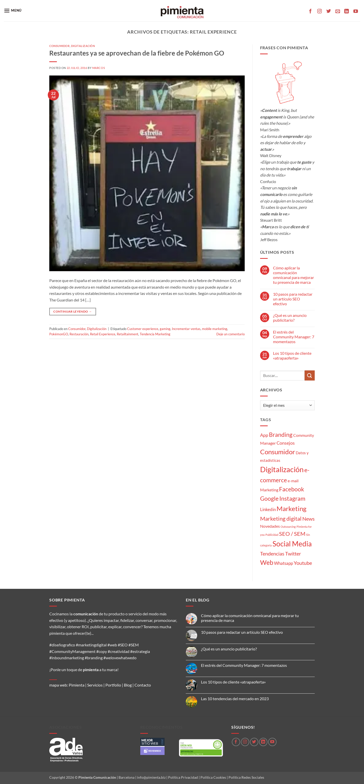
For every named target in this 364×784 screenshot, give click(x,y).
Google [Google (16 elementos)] (269, 498)
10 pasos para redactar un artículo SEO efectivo (292, 299)
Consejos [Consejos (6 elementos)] (286, 443)
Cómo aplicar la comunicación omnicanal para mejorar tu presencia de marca (293, 275)
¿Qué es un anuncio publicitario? (290, 317)
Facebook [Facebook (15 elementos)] (291, 489)
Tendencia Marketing (155, 334)
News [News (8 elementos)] (308, 519)
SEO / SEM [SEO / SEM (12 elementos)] (292, 533)
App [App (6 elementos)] (264, 435)
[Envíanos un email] (337, 11)
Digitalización (83, 45)
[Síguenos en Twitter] (328, 11)
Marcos (98, 67)
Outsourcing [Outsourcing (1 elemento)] (288, 526)
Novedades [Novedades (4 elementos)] (270, 526)
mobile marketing (214, 329)
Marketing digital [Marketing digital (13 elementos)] (281, 518)
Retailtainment (127, 334)
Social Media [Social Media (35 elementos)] (292, 544)
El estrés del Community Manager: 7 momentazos (293, 337)
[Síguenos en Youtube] (355, 11)
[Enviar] (310, 375)
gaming (165, 329)
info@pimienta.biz (151, 777)
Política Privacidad (183, 777)
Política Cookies (213, 777)
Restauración (79, 334)
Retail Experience (102, 334)
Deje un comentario (230, 334)
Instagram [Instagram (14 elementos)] (292, 498)
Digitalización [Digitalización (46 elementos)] (282, 469)
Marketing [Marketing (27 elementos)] (291, 508)
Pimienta (76, 684)
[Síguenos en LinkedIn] (346, 11)
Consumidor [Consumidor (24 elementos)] (277, 452)
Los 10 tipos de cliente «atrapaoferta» (292, 355)
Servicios (95, 684)
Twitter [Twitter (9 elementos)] (293, 553)
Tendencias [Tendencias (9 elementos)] (272, 553)
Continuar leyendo (72, 311)
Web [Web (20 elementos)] (266, 562)
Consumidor (59, 45)
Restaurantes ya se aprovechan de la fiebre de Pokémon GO (136, 53)
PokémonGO (58, 334)
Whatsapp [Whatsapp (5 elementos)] (283, 563)
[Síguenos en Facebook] (310, 11)
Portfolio (113, 684)
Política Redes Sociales (246, 777)
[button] (12, 10)
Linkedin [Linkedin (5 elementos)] (268, 509)
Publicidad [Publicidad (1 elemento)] (271, 534)
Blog (128, 684)
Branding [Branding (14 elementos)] (280, 434)
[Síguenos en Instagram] (319, 11)
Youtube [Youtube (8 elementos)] (303, 563)
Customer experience (142, 329)
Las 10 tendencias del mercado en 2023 (235, 698)
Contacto (142, 684)
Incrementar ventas (186, 329)
